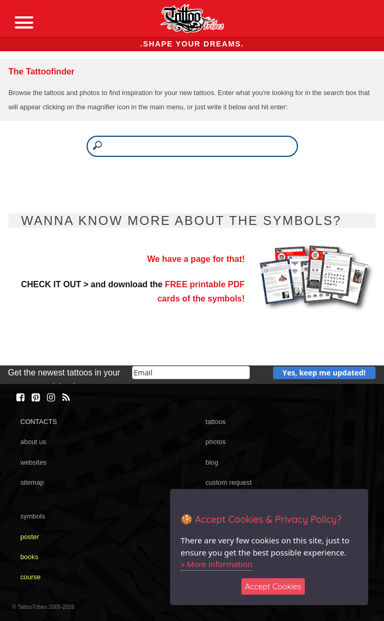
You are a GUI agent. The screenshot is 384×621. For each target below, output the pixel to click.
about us (33, 442)
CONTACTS (38, 422)
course (30, 577)
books (29, 557)
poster (29, 537)
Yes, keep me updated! (324, 373)
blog (211, 462)
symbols (32, 516)
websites (33, 462)
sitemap (32, 482)
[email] (191, 372)
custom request (228, 482)
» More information (216, 564)
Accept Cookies (273, 586)
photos (215, 442)
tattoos (215, 422)
